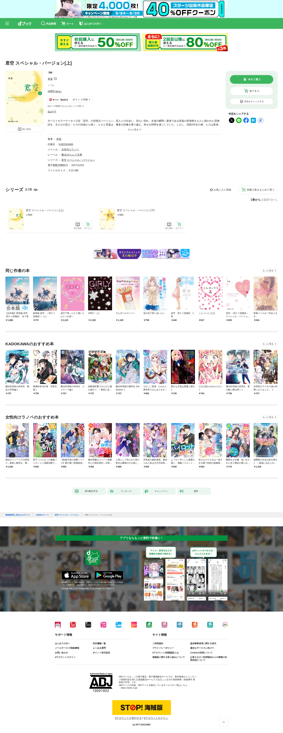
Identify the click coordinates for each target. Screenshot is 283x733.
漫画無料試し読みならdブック (17, 515)
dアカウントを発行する (128, 718)
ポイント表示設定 (101, 652)
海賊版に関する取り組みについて (168, 657)
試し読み (26, 129)
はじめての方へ (62, 643)
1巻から (256, 199)
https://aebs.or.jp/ (129, 688)
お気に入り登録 (222, 189)
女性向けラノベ (70, 149)
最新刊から (270, 199)
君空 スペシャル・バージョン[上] (44, 210)
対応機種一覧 (99, 643)
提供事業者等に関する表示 (203, 643)
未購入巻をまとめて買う (261, 189)
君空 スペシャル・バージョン (78, 159)
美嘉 (50, 78)
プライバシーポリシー (163, 648)
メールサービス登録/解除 (67, 648)
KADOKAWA (66, 144)
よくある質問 (99, 648)
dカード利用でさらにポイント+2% (64, 106)
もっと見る (268, 270)
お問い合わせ (61, 652)
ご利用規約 (157, 643)
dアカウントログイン (65, 657)
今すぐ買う (254, 79)
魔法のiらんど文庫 (71, 154)
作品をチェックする (254, 101)
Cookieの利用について (201, 652)
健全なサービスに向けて (202, 648)
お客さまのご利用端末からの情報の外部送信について (208, 658)
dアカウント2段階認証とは (165, 652)
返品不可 (52, 111)
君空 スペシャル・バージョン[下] (135, 210)
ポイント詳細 (80, 99)
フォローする (55, 79)
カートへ (254, 91)
